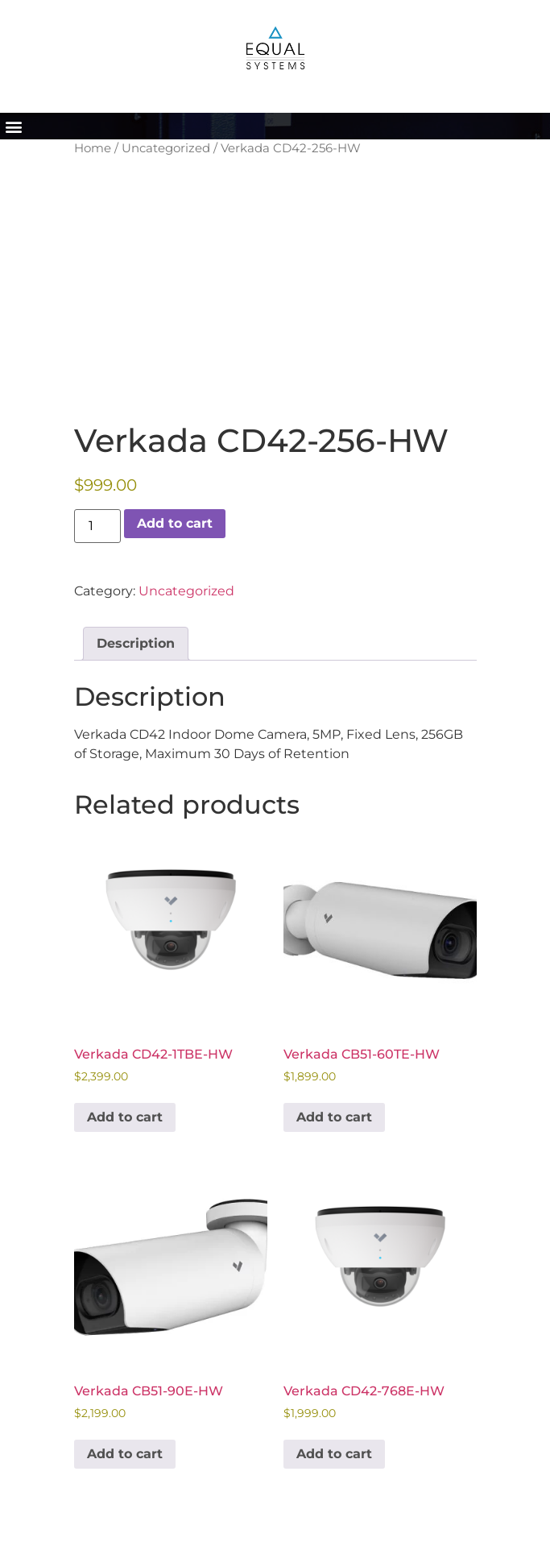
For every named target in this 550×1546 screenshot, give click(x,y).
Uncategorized (166, 148)
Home (92, 148)
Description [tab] (136, 643)
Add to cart (175, 523)
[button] (13, 126)
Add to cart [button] (125, 1117)
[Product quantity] (97, 526)
